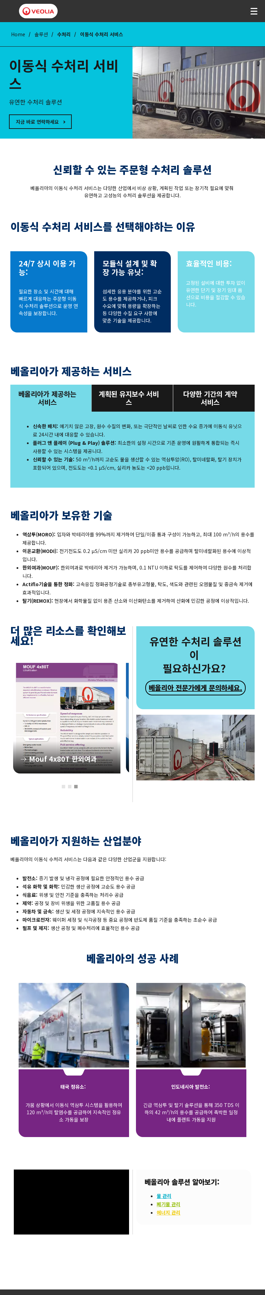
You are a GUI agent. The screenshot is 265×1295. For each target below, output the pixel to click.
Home (18, 34)
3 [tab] (76, 786)
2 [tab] (69, 786)
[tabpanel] (67, 718)
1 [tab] (63, 786)
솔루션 (41, 34)
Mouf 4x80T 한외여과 (66, 718)
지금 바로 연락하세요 (37, 121)
